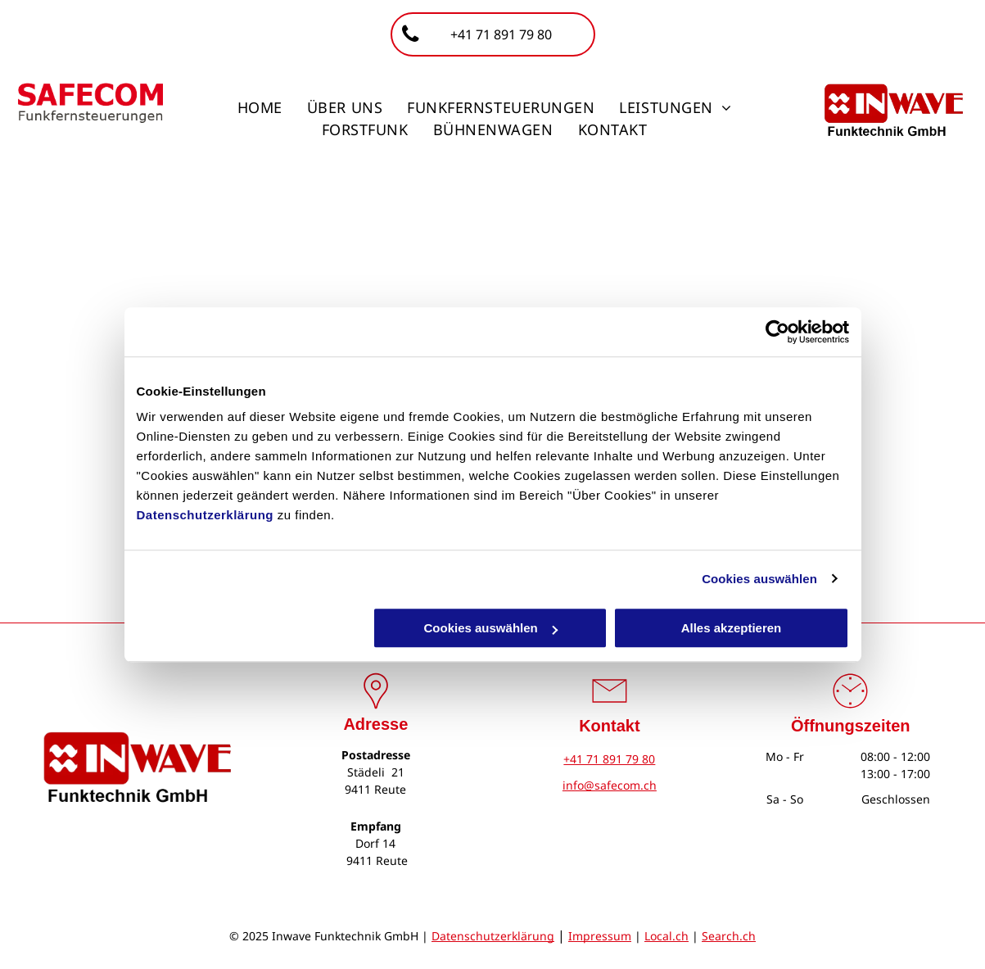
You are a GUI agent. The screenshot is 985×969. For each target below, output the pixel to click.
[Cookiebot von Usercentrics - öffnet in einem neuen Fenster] (777, 331)
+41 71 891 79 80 (609, 759)
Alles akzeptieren (731, 628)
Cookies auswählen (759, 579)
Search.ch (729, 936)
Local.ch (666, 936)
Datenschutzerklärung (205, 515)
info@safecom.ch (610, 785)
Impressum (599, 936)
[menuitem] (260, 108)
